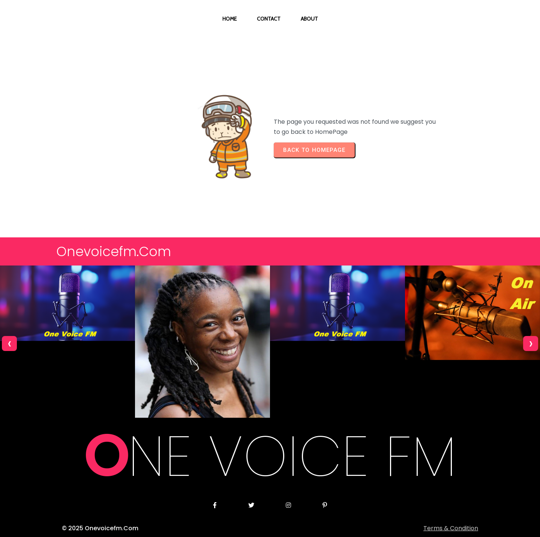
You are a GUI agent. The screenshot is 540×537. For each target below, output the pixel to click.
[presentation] (9, 343)
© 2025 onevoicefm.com (100, 528)
